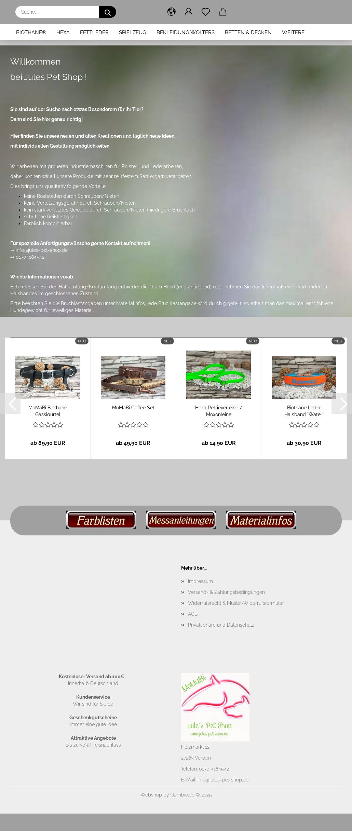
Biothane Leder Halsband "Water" (304, 410)
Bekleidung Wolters (186, 32)
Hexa (63, 32)
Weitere (293, 32)
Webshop (151, 795)
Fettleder (94, 32)
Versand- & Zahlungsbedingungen (226, 592)
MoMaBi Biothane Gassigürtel (47, 410)
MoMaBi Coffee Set (133, 407)
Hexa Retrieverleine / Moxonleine (218, 410)
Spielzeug (132, 32)
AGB (193, 614)
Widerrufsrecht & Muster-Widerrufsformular (236, 603)
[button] (171, 12)
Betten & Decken (248, 32)
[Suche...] (107, 12)
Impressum (200, 581)
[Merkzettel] (205, 12)
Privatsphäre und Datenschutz (221, 625)
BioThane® (31, 32)
